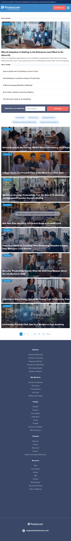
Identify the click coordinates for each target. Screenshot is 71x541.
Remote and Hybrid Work (35, 365)
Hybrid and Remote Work (49, 122)
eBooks (35, 472)
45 (39, 334)
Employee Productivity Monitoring (24, 122)
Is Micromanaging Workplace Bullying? (17, 85)
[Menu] (68, 8)
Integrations (35, 417)
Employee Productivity (35, 358)
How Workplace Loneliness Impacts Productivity (21, 78)
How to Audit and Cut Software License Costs (20, 71)
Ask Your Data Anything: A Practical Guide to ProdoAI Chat (31, 223)
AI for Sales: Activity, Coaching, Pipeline (18, 92)
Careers (35, 444)
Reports (35, 479)
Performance (33, 117)
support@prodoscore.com (37, 530)
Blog (35, 465)
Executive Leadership (35, 382)
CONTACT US (59, 8)
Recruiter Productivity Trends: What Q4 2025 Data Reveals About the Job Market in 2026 (34, 272)
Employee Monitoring (36, 354)
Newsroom (35, 448)
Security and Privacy (35, 486)
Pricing (35, 420)
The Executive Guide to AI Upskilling (17, 99)
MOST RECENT (6, 18)
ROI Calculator (35, 482)
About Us (35, 441)
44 (35, 334)
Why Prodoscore (35, 430)
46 (43, 334)
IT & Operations (35, 389)
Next (48, 334)
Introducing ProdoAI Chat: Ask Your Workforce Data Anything (33, 324)
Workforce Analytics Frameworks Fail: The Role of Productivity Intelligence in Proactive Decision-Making (33, 196)
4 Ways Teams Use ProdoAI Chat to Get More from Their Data (33, 172)
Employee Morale (49, 117)
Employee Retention (35, 361)
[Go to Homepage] (11, 8)
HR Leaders (35, 386)
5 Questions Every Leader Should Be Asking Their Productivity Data (35, 299)
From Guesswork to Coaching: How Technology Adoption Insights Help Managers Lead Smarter (35, 247)
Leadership (20, 117)
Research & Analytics (36, 427)
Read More (7, 24)
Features (36, 410)
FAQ (35, 476)
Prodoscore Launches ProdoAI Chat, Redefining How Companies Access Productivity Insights (28, 2)
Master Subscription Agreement (35, 454)
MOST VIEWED (6, 65)
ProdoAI (35, 423)
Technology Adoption (36, 368)
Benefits (35, 407)
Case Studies (35, 469)
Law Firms (35, 392)
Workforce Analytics (35, 371)
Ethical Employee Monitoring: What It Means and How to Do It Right (36, 147)
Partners (35, 451)
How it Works (35, 413)
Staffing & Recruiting (35, 396)
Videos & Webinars (35, 489)
